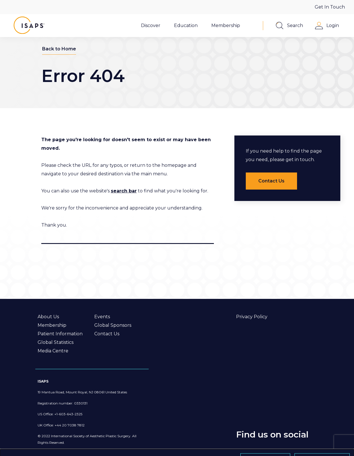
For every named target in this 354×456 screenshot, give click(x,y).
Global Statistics (55, 342)
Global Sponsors (112, 325)
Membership (52, 325)
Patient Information (60, 333)
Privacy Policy (251, 316)
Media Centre (53, 351)
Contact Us (106, 333)
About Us (48, 316)
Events (102, 316)
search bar (124, 191)
